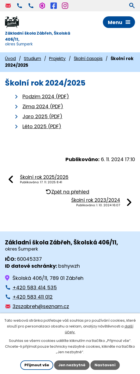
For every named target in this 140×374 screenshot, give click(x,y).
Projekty (57, 58)
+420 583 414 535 (34, 287)
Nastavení (105, 365)
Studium (32, 58)
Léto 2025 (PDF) (41, 126)
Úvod (10, 58)
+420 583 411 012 (32, 296)
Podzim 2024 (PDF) (45, 96)
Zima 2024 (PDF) (42, 106)
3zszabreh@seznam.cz (40, 306)
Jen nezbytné (71, 365)
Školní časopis (88, 58)
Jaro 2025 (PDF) (42, 116)
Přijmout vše (36, 365)
